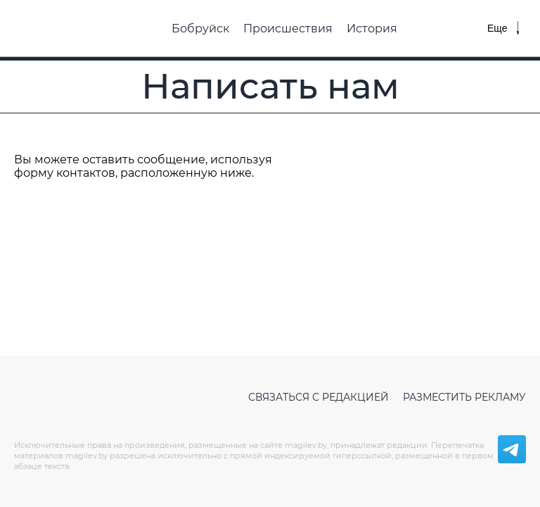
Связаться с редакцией (318, 397)
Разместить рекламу (464, 397)
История (372, 28)
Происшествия (288, 28)
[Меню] (503, 28)
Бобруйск (200, 28)
